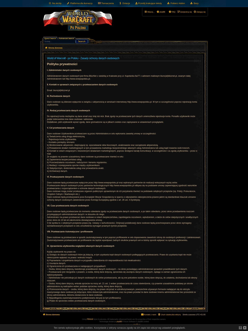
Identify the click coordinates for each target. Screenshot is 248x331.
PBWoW (90, 319)
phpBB (119, 322)
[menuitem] (55, 3)
